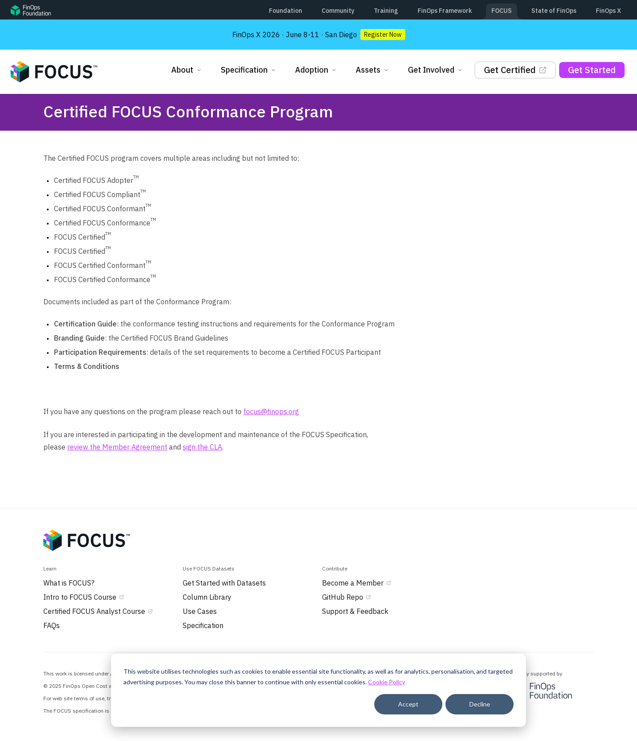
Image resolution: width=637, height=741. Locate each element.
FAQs (51, 625)
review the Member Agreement (117, 446)
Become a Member (357, 582)
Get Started (592, 70)
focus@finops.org (271, 411)
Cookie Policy (386, 682)
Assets (373, 70)
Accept (408, 704)
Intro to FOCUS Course (84, 597)
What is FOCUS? (68, 582)
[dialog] (318, 690)
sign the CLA (202, 446)
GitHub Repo (347, 597)
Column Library (207, 597)
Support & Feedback (355, 611)
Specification (249, 70)
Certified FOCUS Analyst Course (98, 611)
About (187, 70)
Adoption (316, 70)
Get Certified (515, 70)
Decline (479, 704)
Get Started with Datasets (224, 582)
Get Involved (436, 70)
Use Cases (200, 611)
